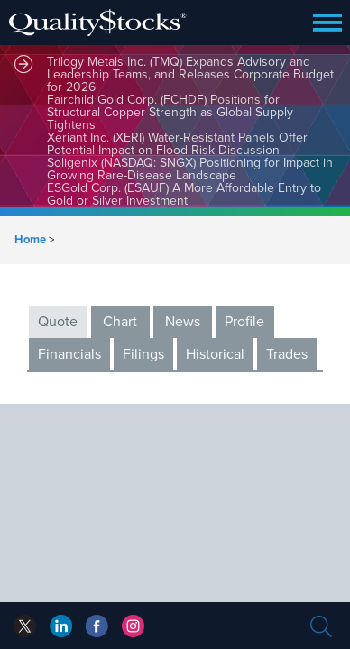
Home (30, 240)
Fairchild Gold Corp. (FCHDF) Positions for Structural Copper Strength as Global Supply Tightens (170, 112)
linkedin (97, 626)
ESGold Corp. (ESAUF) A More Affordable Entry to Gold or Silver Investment (184, 194)
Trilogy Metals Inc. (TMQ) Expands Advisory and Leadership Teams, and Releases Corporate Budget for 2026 (190, 74)
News (182, 322)
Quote (58, 322)
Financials (69, 354)
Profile (244, 322)
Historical (215, 354)
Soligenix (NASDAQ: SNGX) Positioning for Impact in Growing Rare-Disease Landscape (190, 169)
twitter (25, 626)
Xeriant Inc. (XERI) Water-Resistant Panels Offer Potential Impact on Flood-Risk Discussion (177, 144)
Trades (287, 354)
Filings (143, 354)
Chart (120, 322)
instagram (133, 626)
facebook (61, 626)
